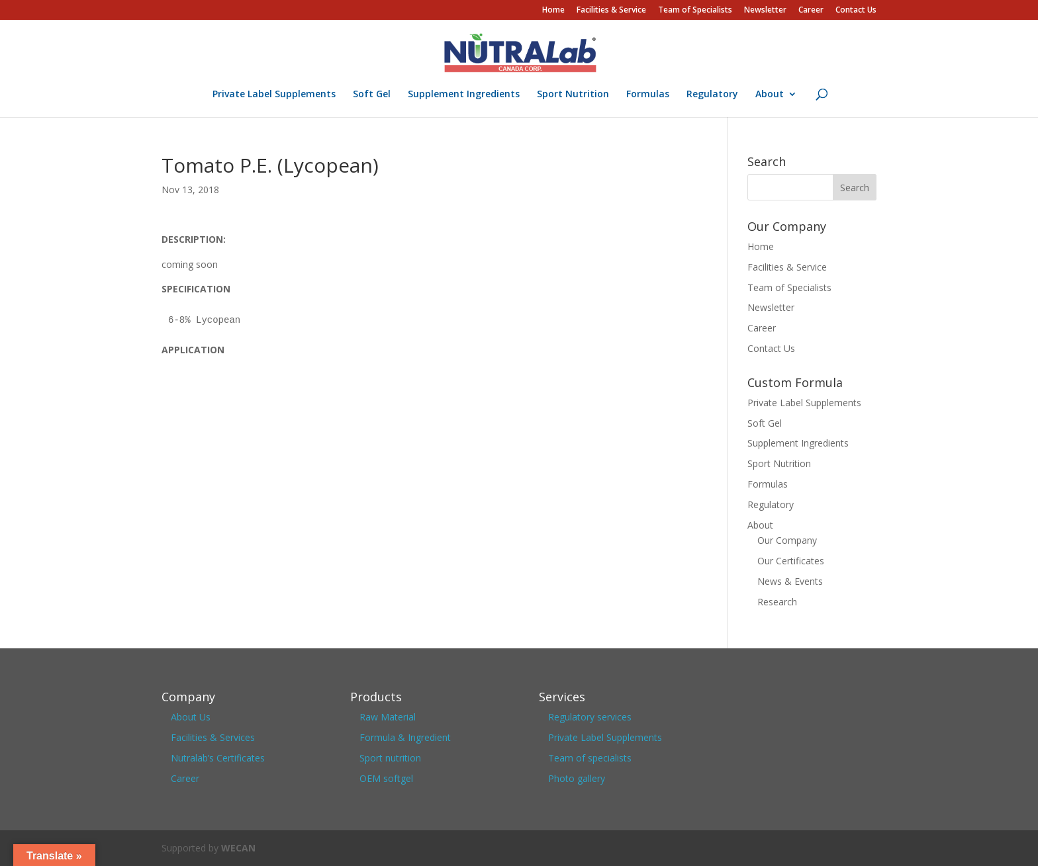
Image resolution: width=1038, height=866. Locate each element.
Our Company (787, 540)
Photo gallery (576, 778)
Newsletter (765, 10)
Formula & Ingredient (405, 737)
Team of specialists (590, 758)
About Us (191, 717)
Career (811, 10)
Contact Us (855, 10)
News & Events (790, 581)
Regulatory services (590, 717)
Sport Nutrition (573, 94)
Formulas (647, 94)
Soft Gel (372, 94)
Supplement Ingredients (464, 94)
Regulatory (712, 94)
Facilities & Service (611, 10)
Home (553, 10)
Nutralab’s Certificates (218, 758)
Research (777, 601)
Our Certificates (790, 560)
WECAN (238, 848)
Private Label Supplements (274, 94)
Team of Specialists (695, 10)
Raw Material (387, 717)
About (769, 94)
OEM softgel (386, 778)
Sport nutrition (390, 758)
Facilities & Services (213, 737)
